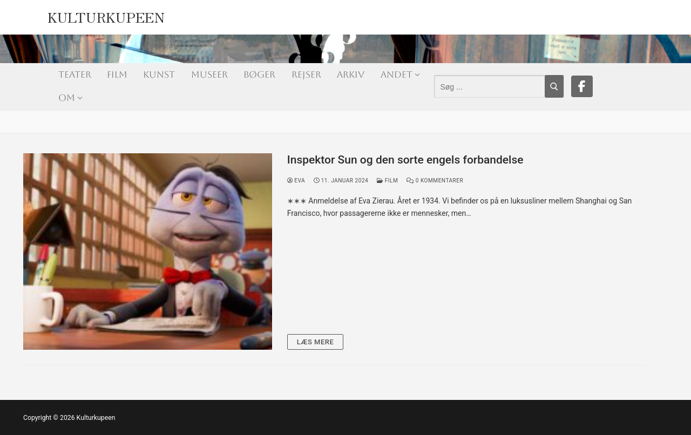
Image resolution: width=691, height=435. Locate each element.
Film (387, 180)
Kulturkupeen (106, 14)
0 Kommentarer (435, 180)
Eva (296, 180)
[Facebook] (582, 86)
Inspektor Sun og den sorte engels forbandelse (405, 159)
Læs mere (315, 342)
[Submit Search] (554, 86)
